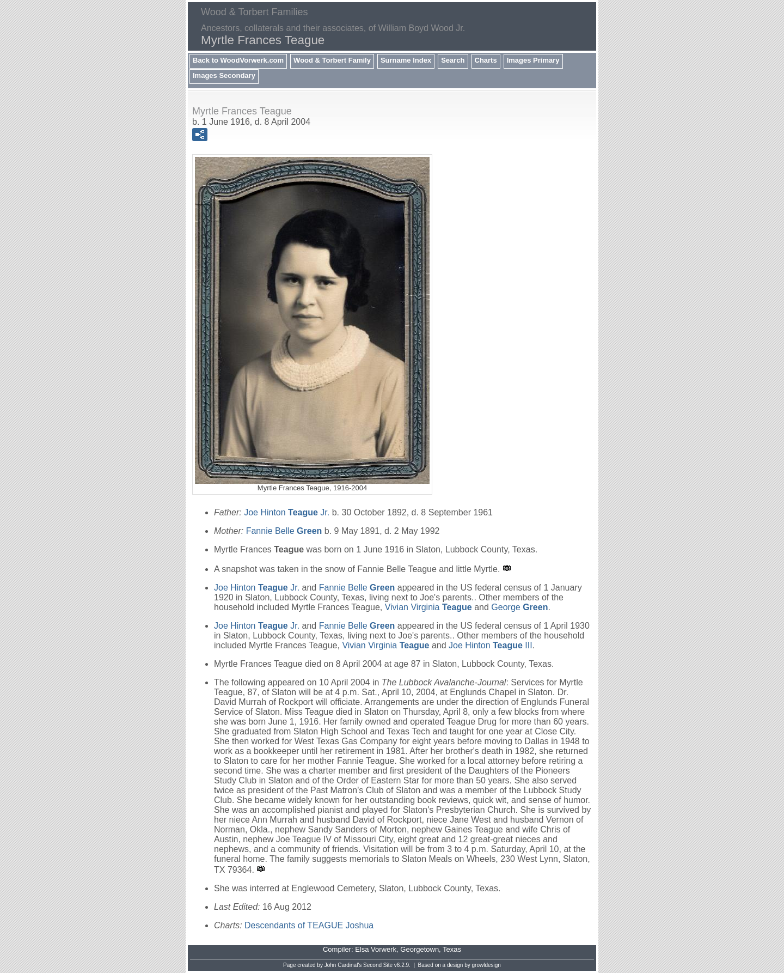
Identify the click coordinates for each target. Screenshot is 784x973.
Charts (486, 60)
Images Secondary (224, 75)
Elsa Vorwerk (375, 949)
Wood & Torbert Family (332, 60)
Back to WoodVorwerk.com (238, 60)
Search (452, 60)
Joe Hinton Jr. (286, 512)
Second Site (378, 965)
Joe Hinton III (490, 645)
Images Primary (533, 60)
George (519, 607)
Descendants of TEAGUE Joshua (308, 925)
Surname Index (406, 60)
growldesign (486, 965)
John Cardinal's (343, 965)
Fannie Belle (284, 531)
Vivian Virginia (428, 607)
